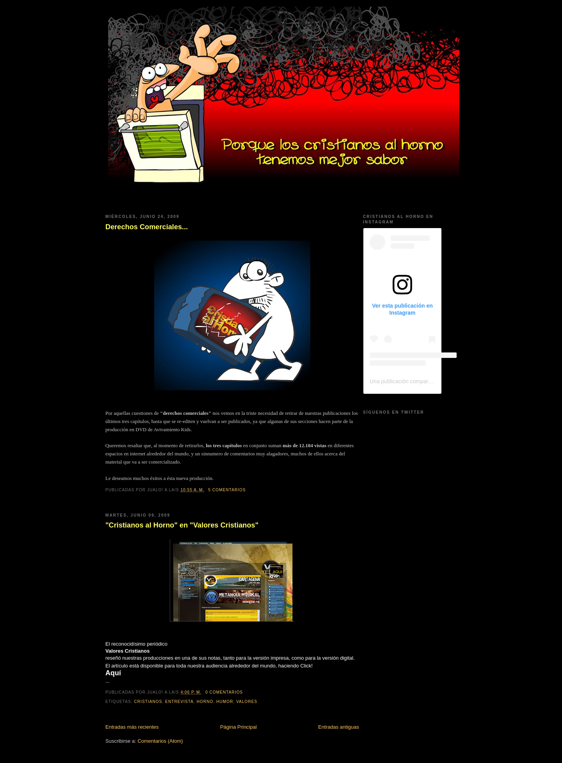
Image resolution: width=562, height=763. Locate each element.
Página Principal (238, 727)
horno (205, 701)
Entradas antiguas (338, 727)
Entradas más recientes (132, 727)
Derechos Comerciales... (146, 227)
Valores (246, 701)
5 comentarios (227, 490)
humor (224, 701)
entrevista (179, 701)
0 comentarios (224, 692)
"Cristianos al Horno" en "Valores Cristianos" (181, 525)
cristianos (148, 701)
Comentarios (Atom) (160, 741)
